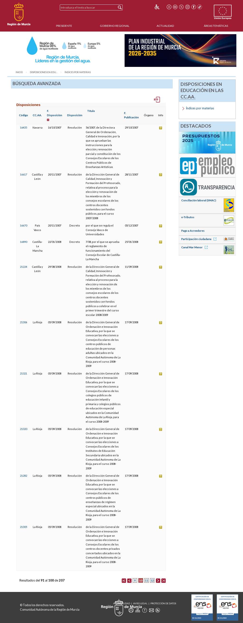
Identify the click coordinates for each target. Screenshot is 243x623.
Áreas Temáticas (216, 26)
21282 (23, 475)
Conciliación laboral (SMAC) (198, 200)
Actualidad (165, 26)
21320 (23, 428)
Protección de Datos (163, 603)
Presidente (64, 26)
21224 (23, 266)
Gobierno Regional (114, 26)
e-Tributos (187, 217)
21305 (23, 526)
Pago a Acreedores (193, 230)
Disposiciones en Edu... (43, 72)
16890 (23, 241)
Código (23, 115)
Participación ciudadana (199, 238)
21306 (23, 322)
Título (91, 110)
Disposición (74, 115)
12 (152, 580)
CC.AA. (37, 115)
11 (146, 580)
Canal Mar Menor (195, 247)
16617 (23, 174)
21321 (23, 373)
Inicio (19, 72)
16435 (23, 127)
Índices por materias (78, 72)
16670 (23, 225)
